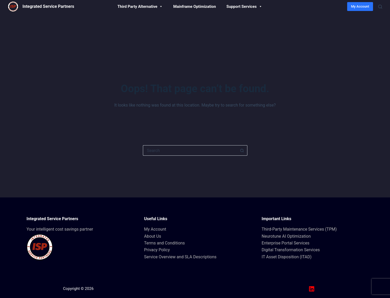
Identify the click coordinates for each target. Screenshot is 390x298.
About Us (152, 236)
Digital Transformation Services (291, 249)
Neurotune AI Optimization (286, 236)
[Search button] (242, 150)
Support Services (244, 6)
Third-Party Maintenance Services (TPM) (299, 229)
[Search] (380, 7)
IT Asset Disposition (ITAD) (287, 256)
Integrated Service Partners (48, 6)
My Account (360, 6)
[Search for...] (190, 150)
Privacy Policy (157, 249)
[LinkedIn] (311, 288)
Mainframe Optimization (194, 6)
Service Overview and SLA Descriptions (180, 256)
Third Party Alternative (140, 6)
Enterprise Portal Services (286, 243)
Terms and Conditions (164, 243)
